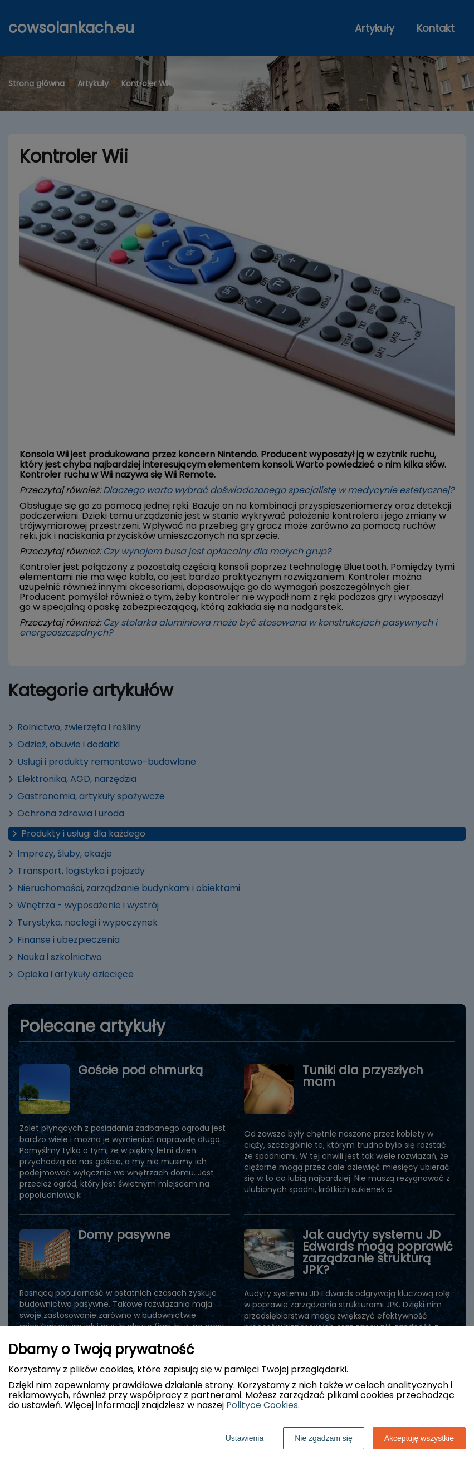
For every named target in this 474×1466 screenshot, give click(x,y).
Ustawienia (244, 1438)
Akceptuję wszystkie (419, 1438)
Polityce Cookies (262, 1405)
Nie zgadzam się (324, 1438)
